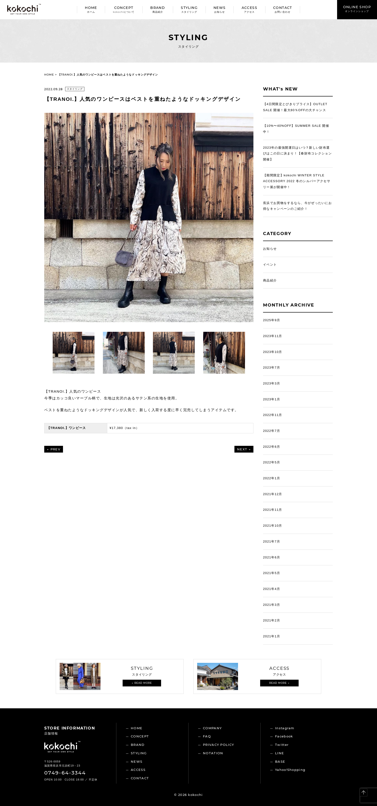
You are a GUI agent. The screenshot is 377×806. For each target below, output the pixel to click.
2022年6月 (271, 446)
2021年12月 (272, 494)
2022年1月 (271, 478)
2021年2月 (271, 620)
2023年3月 (271, 383)
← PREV (53, 449)
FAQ (207, 736)
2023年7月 (271, 367)
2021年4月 (271, 589)
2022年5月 (271, 462)
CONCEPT (123, 9)
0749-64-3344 (65, 773)
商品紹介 (270, 280)
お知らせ (270, 248)
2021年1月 (271, 636)
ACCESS (249, 9)
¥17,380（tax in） (124, 428)
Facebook (284, 736)
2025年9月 (271, 320)
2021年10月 (272, 525)
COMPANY (212, 728)
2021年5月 (271, 573)
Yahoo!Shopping (290, 770)
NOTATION (213, 753)
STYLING (189, 9)
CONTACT (282, 9)
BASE (280, 761)
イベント (270, 264)
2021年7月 (271, 541)
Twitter (282, 745)
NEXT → (244, 449)
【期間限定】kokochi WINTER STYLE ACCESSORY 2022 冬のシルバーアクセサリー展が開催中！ (296, 181)
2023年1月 (271, 399)
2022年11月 (272, 415)
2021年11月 (272, 510)
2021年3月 (271, 605)
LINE (279, 753)
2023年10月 (272, 352)
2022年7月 (271, 431)
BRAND (157, 9)
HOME (91, 9)
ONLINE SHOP (357, 9)
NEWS (220, 9)
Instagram (285, 728)
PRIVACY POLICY (218, 745)
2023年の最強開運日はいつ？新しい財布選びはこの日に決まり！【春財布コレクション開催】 (297, 153)
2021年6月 (271, 557)
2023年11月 (272, 336)
